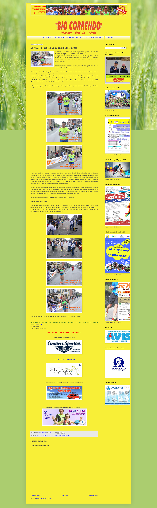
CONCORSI (110, 38)
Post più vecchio (93, 495)
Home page (64, 495)
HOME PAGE (47, 38)
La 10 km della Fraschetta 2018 (61, 435)
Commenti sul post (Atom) (43, 498)
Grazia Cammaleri (47, 435)
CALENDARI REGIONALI (93, 38)
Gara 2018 (39, 435)
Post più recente (36, 495)
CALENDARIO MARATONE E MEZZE (68, 38)
